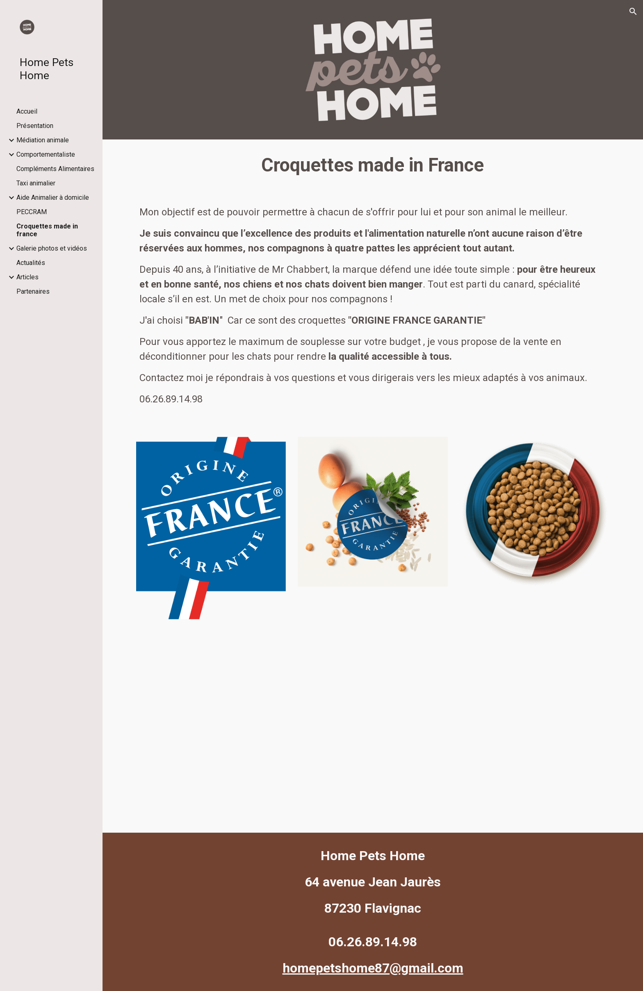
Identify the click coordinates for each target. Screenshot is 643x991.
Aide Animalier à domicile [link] (52, 197)
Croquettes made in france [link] (47, 230)
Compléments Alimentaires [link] (55, 169)
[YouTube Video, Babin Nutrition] (373, 717)
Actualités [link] (30, 263)
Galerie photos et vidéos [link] (51, 248)
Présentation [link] (34, 126)
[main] (373, 165)
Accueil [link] (26, 111)
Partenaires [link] (33, 291)
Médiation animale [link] (42, 140)
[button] (633, 11)
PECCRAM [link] (31, 212)
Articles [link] (27, 277)
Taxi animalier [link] (35, 183)
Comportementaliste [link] (45, 154)
